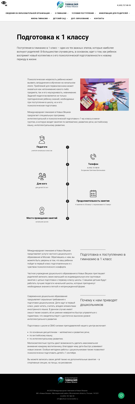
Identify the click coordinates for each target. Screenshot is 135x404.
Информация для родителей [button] (113, 13)
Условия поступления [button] (83, 13)
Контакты (99, 19)
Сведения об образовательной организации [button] (28, 13)
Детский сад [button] (59, 19)
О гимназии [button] (61, 13)
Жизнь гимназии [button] (39, 19)
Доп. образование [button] (80, 19)
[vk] (6, 5)
